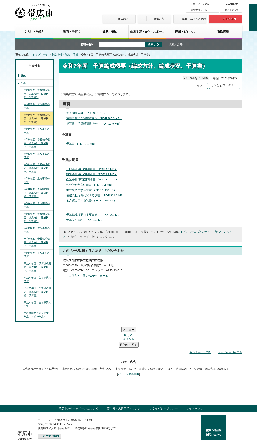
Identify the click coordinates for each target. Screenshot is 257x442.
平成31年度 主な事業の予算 (37, 279)
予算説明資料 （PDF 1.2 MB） (87, 219)
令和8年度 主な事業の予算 (37, 106)
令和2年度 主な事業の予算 (37, 255)
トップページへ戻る (230, 329)
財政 (67, 54)
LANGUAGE (231, 4)
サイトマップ (231, 10)
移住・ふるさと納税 (194, 18)
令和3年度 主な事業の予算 (37, 230)
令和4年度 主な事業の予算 (37, 205)
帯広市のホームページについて (78, 385)
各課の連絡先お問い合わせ (213, 409)
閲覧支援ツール (199, 10)
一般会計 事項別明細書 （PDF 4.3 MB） (93, 169)
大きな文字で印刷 (222, 85)
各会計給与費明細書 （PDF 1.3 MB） (91, 184)
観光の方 (158, 18)
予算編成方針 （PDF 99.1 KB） (88, 113)
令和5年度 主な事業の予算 (37, 180)
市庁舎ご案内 (51, 413)
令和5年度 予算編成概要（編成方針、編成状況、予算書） (37, 168)
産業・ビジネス (185, 31)
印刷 (199, 85)
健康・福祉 (110, 31)
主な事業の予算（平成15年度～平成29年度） (37, 315)
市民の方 (123, 18)
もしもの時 (229, 18)
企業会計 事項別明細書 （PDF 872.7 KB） (94, 179)
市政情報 (223, 31)
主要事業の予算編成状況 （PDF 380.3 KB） (95, 118)
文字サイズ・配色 (200, 4)
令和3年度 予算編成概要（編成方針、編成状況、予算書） (37, 218)
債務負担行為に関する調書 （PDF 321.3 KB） (97, 195)
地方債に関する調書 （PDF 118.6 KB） (93, 200)
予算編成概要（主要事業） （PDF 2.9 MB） (96, 214)
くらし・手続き (34, 31)
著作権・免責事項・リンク (124, 385)
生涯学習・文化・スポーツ (147, 31)
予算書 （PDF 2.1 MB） (83, 143)
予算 (75, 54)
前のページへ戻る (200, 329)
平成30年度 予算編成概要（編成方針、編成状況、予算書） (37, 292)
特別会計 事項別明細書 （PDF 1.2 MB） (93, 174)
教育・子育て (71, 31)
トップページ (40, 54)
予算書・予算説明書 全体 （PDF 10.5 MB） (95, 123)
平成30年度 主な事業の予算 (37, 304)
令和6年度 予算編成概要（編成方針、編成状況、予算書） (37, 143)
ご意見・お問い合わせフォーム (88, 275)
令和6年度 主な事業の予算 (37, 155)
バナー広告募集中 (128, 351)
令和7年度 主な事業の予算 (37, 131)
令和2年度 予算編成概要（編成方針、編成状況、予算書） (37, 242)
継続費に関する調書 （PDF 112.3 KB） (93, 190)
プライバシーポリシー (163, 385)
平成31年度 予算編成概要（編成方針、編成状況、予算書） (37, 267)
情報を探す (87, 44)
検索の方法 (175, 44)
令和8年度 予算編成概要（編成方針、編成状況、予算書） (37, 94)
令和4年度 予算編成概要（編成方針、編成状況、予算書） (37, 193)
